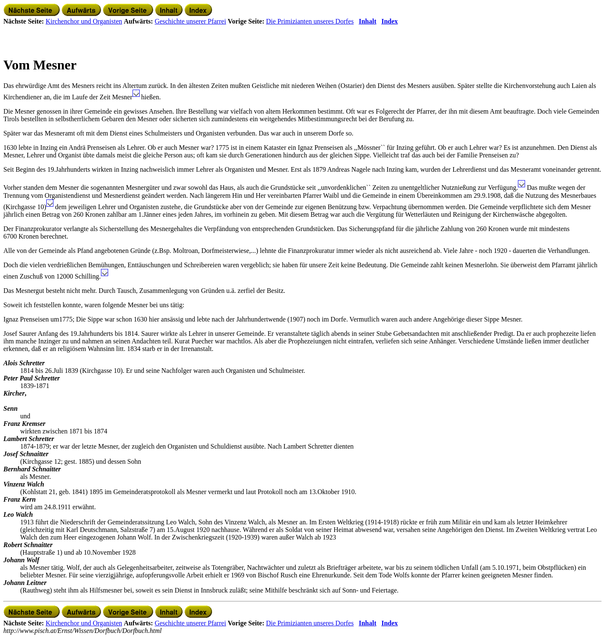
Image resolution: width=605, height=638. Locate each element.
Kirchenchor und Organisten (83, 21)
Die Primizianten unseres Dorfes (309, 21)
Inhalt (368, 21)
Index (389, 21)
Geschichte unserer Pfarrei (190, 21)
